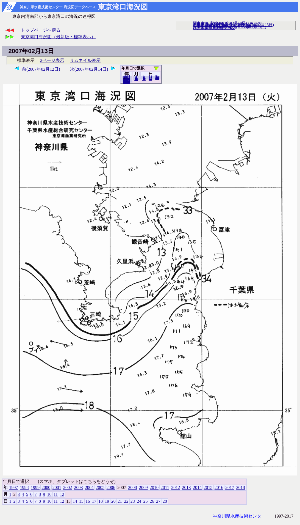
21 (120, 501)
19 (107, 501)
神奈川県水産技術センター (239, 516)
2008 (132, 487)
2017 (229, 487)
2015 (208, 487)
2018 (126, 82)
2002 (67, 487)
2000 (45, 487)
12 (136, 79)
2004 (89, 487)
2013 (186, 487)
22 (126, 501)
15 (81, 501)
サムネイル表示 (85, 60)
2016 (219, 487)
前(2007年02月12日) (41, 69)
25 (145, 501)
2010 (154, 487)
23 (132, 501)
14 (75, 501)
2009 (143, 487)
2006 (111, 487)
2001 (56, 487)
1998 (24, 487)
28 (157, 78)
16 (87, 501)
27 (158, 501)
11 (56, 494)
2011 (164, 487)
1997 (13, 487)
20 (150, 79)
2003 (78, 487)
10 (144, 79)
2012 (175, 487)
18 (100, 501)
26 (152, 501)
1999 (35, 487)
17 (94, 501)
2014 (197, 487)
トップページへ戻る (40, 30)
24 (139, 501)
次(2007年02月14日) (89, 69)
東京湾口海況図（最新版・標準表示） (58, 36)
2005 (100, 487)
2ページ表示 (52, 60)
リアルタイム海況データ (214, 28)
